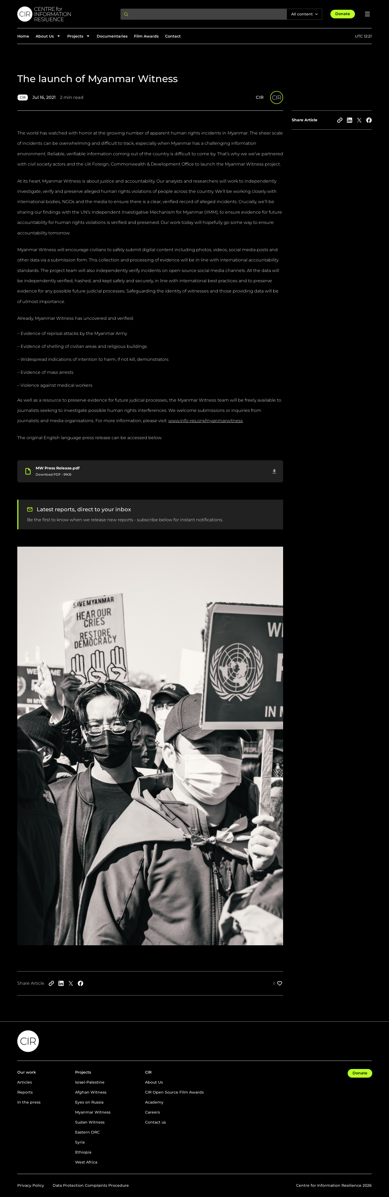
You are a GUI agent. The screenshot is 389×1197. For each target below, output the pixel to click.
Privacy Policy (30, 1185)
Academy (154, 1102)
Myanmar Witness (92, 1112)
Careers (152, 1112)
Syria (80, 1142)
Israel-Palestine (90, 1082)
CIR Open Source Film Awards (174, 1092)
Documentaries (112, 36)
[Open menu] (367, 14)
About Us (154, 1082)
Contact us (155, 1122)
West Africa (86, 1162)
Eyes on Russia (89, 1102)
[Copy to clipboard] (340, 120)
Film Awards (146, 36)
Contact (173, 36)
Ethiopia (83, 1152)
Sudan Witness (90, 1122)
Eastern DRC (87, 1132)
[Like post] (278, 983)
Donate (342, 13)
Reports (25, 1092)
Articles (24, 1082)
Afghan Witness (90, 1092)
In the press (29, 1102)
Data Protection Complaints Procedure (91, 1185)
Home (23, 36)
